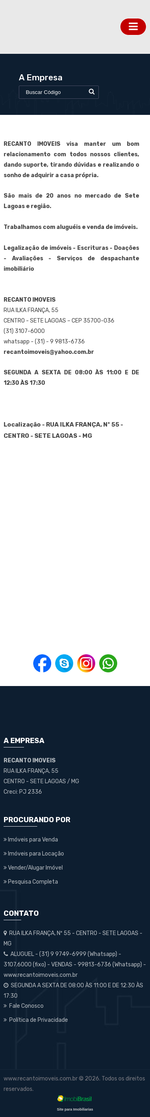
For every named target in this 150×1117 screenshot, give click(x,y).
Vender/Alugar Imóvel (33, 867)
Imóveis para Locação (34, 853)
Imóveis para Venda (31, 839)
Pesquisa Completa (31, 881)
